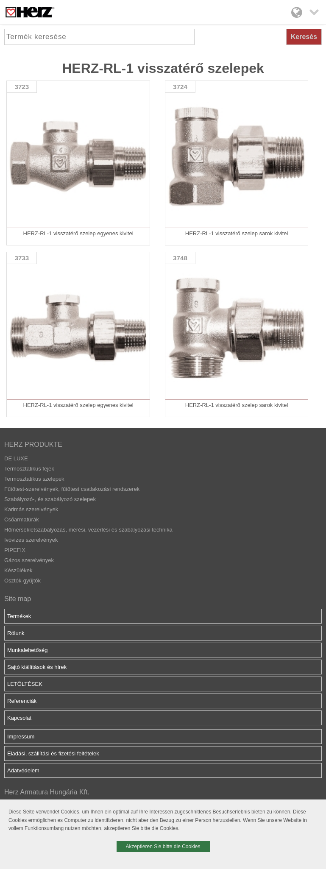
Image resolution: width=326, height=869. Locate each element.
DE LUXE (16, 458)
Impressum (20, 736)
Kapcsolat (19, 718)
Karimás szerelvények (31, 509)
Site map (17, 598)
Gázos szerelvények (29, 560)
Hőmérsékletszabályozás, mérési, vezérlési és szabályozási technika (88, 529)
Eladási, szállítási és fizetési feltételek (53, 753)
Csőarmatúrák (21, 519)
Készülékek (18, 570)
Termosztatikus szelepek (34, 479)
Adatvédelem (23, 770)
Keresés (304, 36)
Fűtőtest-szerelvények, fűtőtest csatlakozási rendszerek (71, 489)
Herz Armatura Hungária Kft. (46, 792)
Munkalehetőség (27, 650)
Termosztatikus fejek (29, 468)
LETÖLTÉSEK (24, 684)
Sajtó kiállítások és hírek (37, 667)
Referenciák (21, 701)
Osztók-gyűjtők (22, 580)
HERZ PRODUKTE (33, 444)
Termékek (19, 616)
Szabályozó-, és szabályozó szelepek (50, 499)
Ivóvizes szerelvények (31, 540)
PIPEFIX (14, 550)
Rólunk (15, 633)
